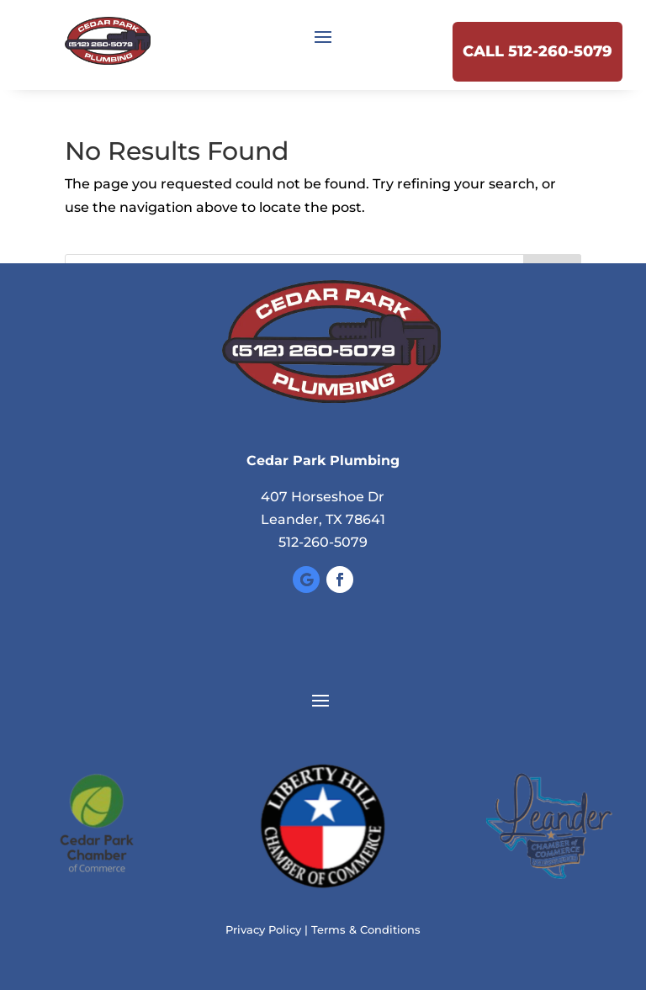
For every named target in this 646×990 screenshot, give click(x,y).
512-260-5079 (323, 542)
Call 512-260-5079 (537, 51)
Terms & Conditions (366, 929)
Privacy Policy (263, 929)
